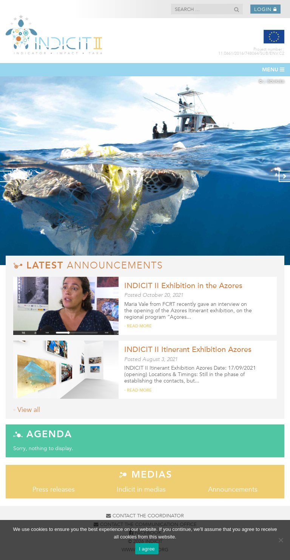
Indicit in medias (141, 489)
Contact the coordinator (145, 516)
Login (265, 9)
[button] (236, 9)
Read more (139, 326)
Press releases (53, 489)
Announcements (233, 489)
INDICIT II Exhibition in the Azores (183, 285)
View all (28, 409)
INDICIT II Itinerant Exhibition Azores (187, 349)
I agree (147, 549)
